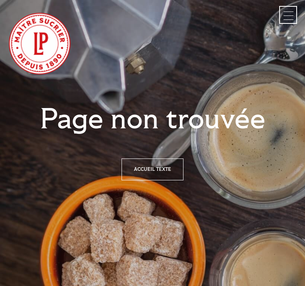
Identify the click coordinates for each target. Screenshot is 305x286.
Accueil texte (152, 169)
